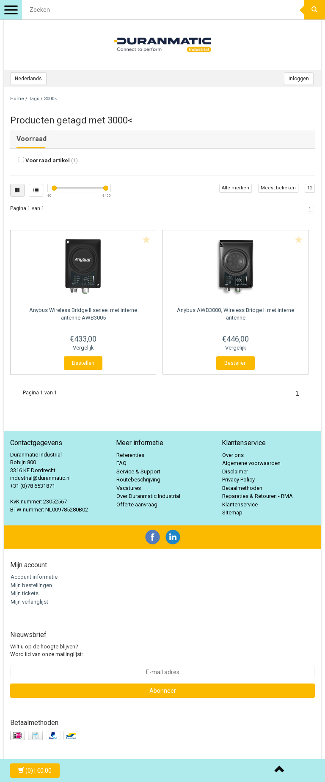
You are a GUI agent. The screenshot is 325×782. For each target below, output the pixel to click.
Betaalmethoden (242, 488)
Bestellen (83, 363)
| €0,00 (35, 770)
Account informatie (34, 577)
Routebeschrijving (138, 479)
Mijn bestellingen (31, 585)
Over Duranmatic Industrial (148, 496)
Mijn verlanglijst (29, 602)
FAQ (121, 463)
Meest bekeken (278, 188)
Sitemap (232, 512)
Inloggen (299, 79)
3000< (50, 98)
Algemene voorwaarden (251, 463)
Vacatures (128, 488)
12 (309, 188)
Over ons (233, 455)
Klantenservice (240, 504)
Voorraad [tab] (32, 139)
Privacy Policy (238, 479)
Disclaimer (235, 471)
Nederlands (28, 79)
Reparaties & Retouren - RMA (257, 496)
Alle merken (235, 188)
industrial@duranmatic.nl (40, 478)
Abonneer (162, 690)
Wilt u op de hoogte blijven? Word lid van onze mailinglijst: (46, 650)
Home (17, 98)
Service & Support (138, 471)
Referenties (130, 455)
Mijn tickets (25, 593)
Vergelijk (83, 348)
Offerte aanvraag (136, 504)
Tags (34, 98)
